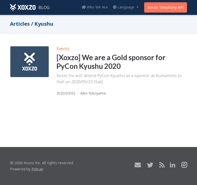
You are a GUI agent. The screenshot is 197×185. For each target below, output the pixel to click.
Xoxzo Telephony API (165, 7)
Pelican (37, 168)
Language (124, 7)
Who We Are (95, 7)
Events (62, 48)
